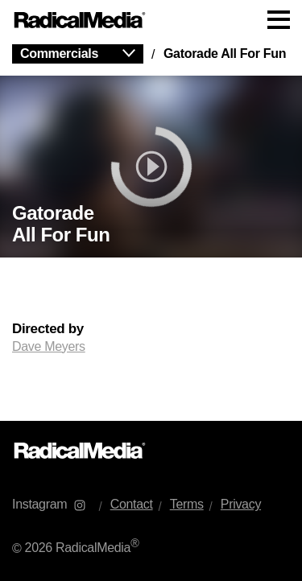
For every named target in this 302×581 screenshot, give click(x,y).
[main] (151, 230)
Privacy (241, 504)
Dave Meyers (48, 346)
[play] (151, 167)
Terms (187, 504)
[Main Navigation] (151, 20)
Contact (131, 504)
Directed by (48, 329)
